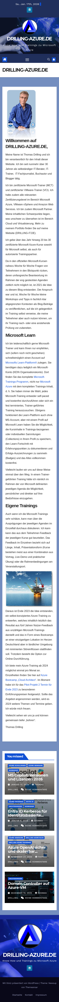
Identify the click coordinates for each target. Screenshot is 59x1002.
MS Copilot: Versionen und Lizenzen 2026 (28, 777)
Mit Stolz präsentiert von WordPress (21, 983)
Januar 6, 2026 (20, 821)
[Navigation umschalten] (27, 59)
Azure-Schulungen (17, 765)
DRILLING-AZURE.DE (29, 39)
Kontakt (29, 995)
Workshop (13, 770)
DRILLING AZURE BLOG (35, 838)
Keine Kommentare (36, 789)
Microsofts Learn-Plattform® (21, 362)
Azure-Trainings (16, 801)
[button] (48, 59)
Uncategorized (15, 806)
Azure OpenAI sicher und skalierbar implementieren (27, 851)
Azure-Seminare (35, 765)
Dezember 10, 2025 (22, 893)
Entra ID (30, 801)
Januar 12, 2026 (20, 784)
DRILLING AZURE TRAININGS (20, 842)
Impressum (41, 995)
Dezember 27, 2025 (22, 857)
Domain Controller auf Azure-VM (28, 885)
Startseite (17, 995)
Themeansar (31, 987)
